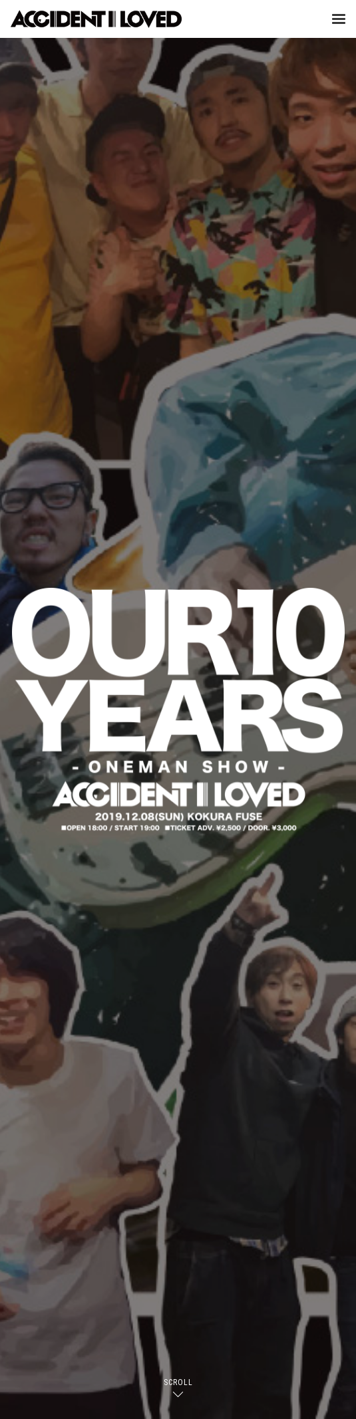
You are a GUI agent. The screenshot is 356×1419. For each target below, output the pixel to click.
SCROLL (178, 1382)
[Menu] (338, 19)
